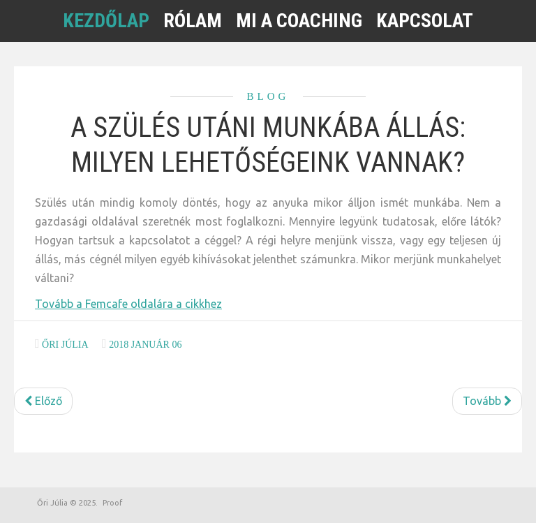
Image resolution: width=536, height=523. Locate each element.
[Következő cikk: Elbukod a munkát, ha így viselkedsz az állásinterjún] (487, 401)
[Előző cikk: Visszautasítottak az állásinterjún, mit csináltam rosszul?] (43, 401)
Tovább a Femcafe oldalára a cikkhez (128, 303)
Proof (112, 503)
